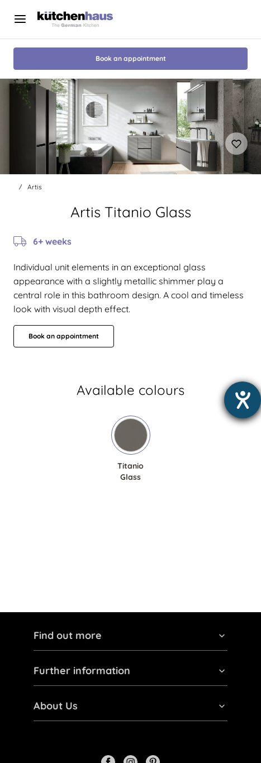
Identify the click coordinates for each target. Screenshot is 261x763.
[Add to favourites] (236, 143)
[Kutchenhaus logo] (75, 19)
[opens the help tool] (242, 400)
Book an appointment (131, 58)
